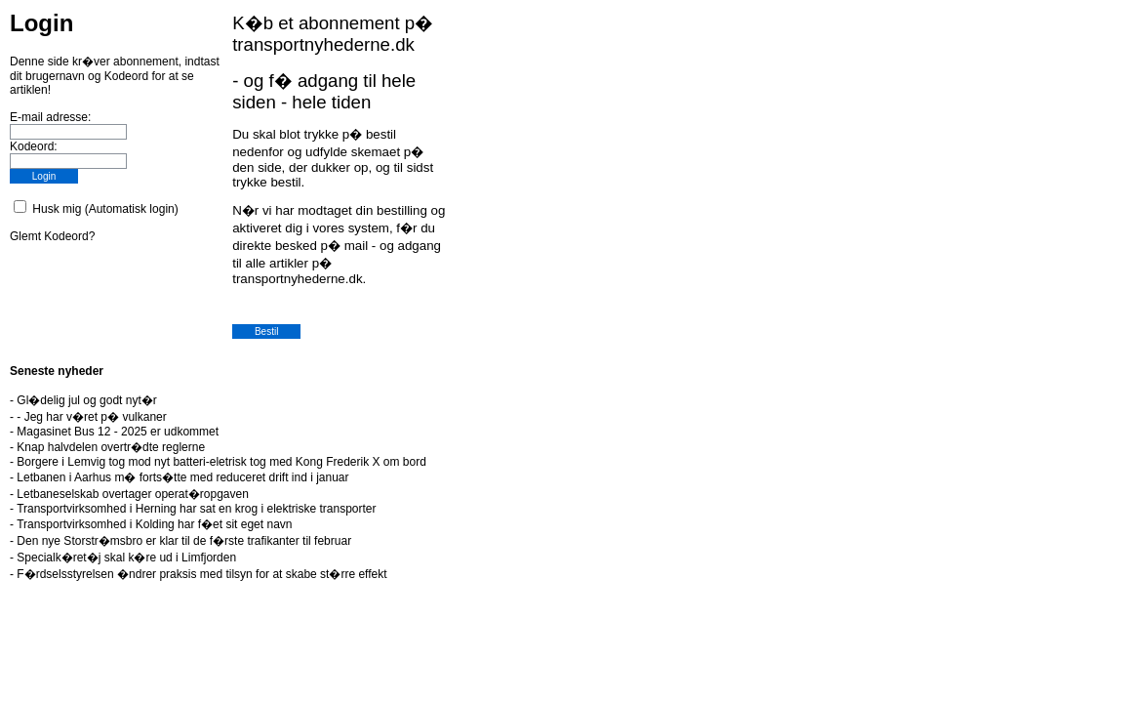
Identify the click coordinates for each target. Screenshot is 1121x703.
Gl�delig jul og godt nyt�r (86, 400)
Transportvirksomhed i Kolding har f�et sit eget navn (154, 524)
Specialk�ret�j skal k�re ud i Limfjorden (126, 557)
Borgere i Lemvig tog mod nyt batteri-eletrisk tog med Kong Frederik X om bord (221, 462)
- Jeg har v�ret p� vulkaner (91, 417)
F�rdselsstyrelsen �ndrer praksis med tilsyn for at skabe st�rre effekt (201, 574)
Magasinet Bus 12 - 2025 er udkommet (118, 431)
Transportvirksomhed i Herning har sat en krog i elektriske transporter (196, 509)
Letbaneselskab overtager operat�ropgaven (133, 494)
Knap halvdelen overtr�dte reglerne (111, 447)
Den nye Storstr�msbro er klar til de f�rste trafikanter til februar (184, 541)
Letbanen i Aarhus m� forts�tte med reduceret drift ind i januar (182, 477)
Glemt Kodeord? (52, 236)
